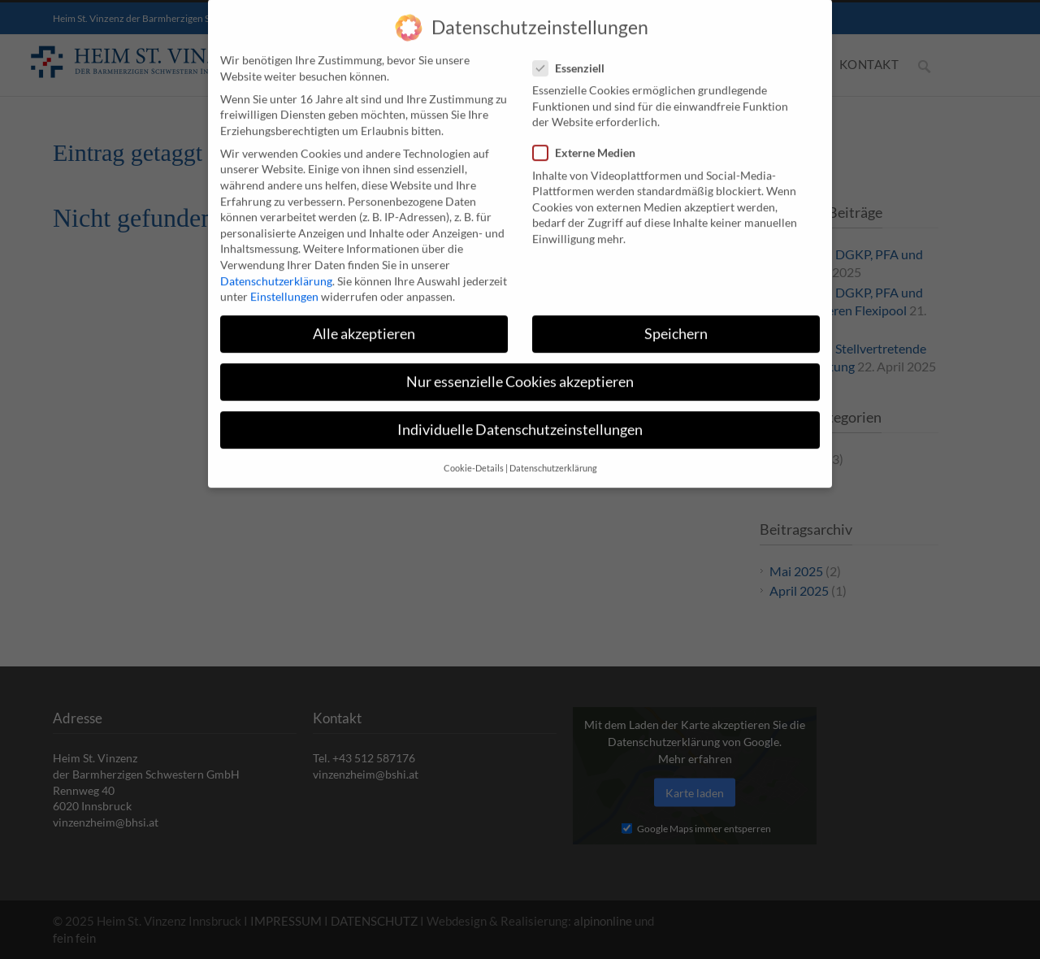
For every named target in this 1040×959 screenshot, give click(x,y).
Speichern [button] (676, 320)
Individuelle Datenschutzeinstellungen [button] (520, 416)
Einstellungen (284, 283)
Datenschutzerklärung (276, 267)
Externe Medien (590, 139)
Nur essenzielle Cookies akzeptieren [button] (520, 368)
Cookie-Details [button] (474, 454)
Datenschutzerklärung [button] (553, 454)
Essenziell (575, 54)
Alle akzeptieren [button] (364, 320)
